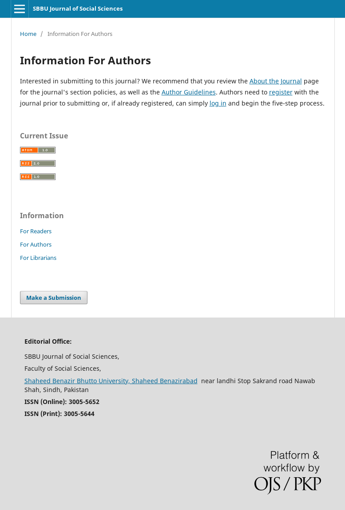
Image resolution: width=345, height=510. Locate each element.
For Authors (36, 244)
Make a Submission (53, 298)
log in (218, 103)
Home (28, 34)
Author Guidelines (189, 92)
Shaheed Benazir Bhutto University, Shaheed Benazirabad (111, 381)
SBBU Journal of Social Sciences (78, 8)
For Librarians (38, 258)
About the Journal (276, 81)
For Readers (36, 231)
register (281, 92)
